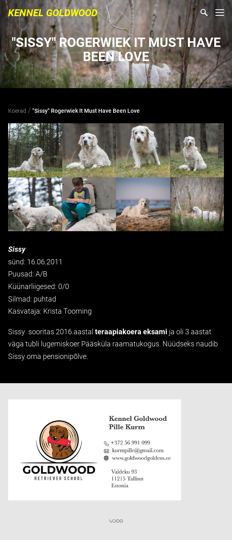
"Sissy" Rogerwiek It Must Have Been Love (86, 111)
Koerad (17, 111)
